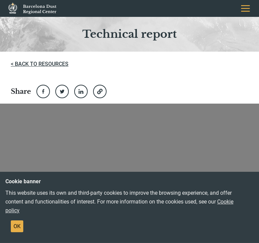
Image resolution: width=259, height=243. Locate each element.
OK (17, 226)
